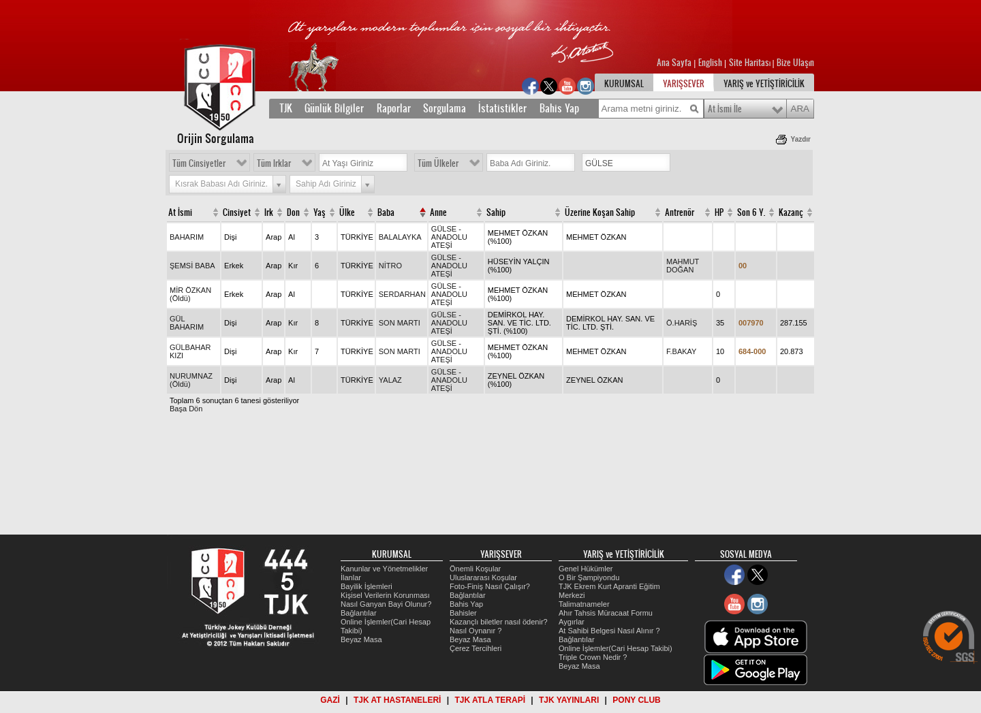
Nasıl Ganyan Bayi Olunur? (386, 604)
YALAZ (390, 380)
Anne (438, 212)
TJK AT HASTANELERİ (397, 700)
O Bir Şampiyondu (589, 577)
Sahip (495, 212)
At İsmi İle (725, 109)
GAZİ (330, 700)
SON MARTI (399, 323)
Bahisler (463, 613)
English (710, 63)
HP (719, 212)
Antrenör (679, 212)
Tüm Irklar (274, 163)
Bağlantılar (359, 613)
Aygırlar (572, 622)
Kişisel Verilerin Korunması (385, 595)
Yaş (319, 212)
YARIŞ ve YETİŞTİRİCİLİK (764, 84)
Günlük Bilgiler (334, 108)
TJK (285, 108)
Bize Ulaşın (795, 63)
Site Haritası (751, 63)
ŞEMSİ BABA (192, 266)
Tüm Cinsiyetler (198, 163)
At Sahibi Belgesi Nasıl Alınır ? (609, 631)
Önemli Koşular (475, 569)
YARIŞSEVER (683, 84)
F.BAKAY (681, 351)
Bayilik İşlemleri (366, 586)
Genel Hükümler (585, 569)
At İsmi (180, 212)
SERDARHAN (402, 294)
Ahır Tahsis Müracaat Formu (606, 613)
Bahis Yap (559, 108)
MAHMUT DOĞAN (682, 265)
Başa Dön (186, 409)
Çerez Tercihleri (475, 648)
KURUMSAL (624, 84)
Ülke (347, 212)
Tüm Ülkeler (438, 163)
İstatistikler (502, 108)
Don (293, 212)
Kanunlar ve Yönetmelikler (384, 569)
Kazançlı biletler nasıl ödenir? (499, 622)
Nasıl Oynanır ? (475, 631)
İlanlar (351, 577)
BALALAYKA (400, 237)
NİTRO (390, 266)
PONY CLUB (636, 700)
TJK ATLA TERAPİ (489, 700)
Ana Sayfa (675, 63)
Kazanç (791, 212)
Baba (385, 212)
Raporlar (394, 108)
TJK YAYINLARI (569, 700)
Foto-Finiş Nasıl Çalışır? (490, 586)
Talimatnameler (584, 604)
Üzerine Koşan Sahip (600, 212)
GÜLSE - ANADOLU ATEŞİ (449, 237)
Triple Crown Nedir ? (593, 657)
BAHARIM (187, 237)
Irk (268, 212)
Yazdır (801, 139)
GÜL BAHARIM (187, 323)
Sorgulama (444, 108)
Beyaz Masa (361, 639)
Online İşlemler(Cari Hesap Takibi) (615, 648)
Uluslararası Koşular (483, 577)
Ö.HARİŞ (681, 323)
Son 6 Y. (751, 212)
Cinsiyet (237, 212)
